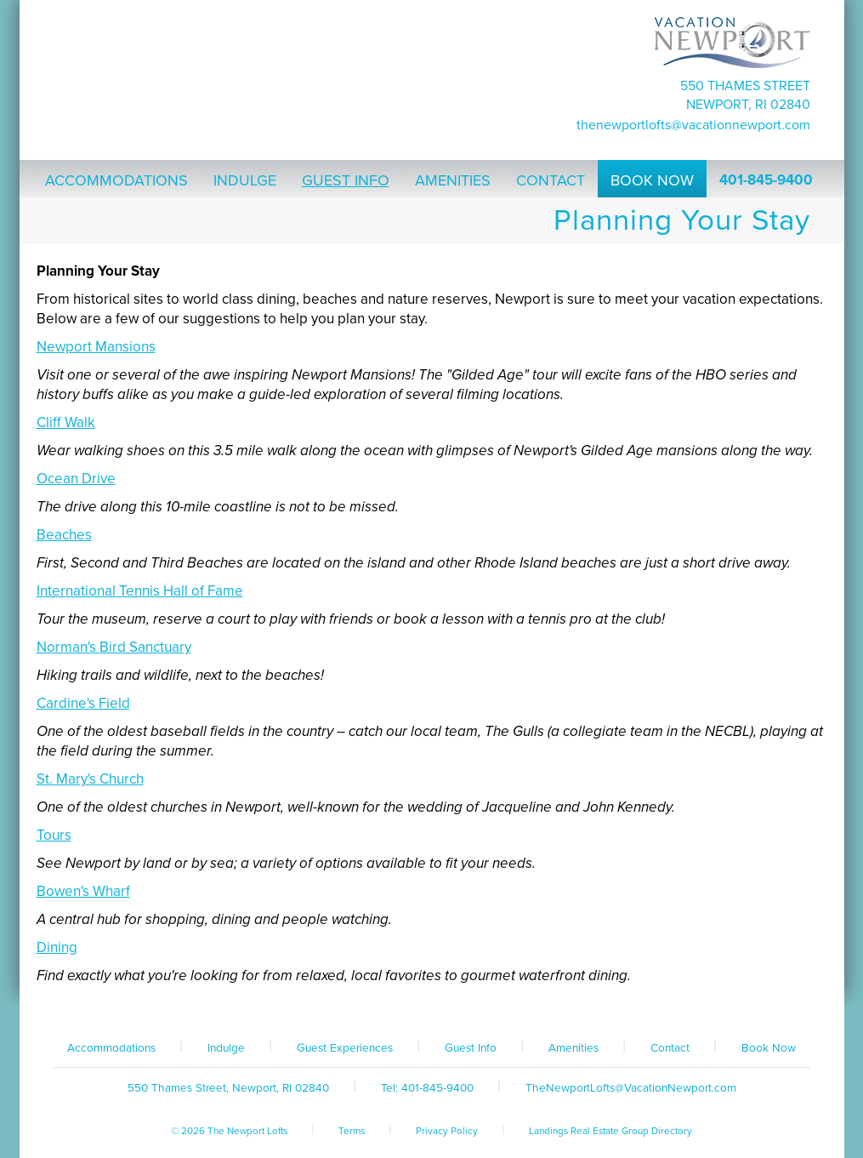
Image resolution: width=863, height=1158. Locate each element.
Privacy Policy (447, 1131)
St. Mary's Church (90, 779)
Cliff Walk (66, 422)
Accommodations (111, 1048)
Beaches (64, 535)
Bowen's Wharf (83, 891)
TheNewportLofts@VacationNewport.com (693, 125)
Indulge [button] (244, 180)
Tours (54, 835)
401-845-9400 (766, 180)
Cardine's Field (83, 703)
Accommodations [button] (116, 180)
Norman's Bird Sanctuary (114, 647)
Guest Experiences (345, 1048)
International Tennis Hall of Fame (140, 591)
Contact (670, 1048)
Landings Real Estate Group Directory (610, 1131)
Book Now (768, 1048)
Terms (351, 1131)
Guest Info (471, 1048)
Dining (57, 947)
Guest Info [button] (345, 180)
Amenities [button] (453, 180)
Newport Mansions (96, 347)
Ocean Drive (76, 479)
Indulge (226, 1048)
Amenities (573, 1048)
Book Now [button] (652, 180)
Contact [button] (550, 180)
